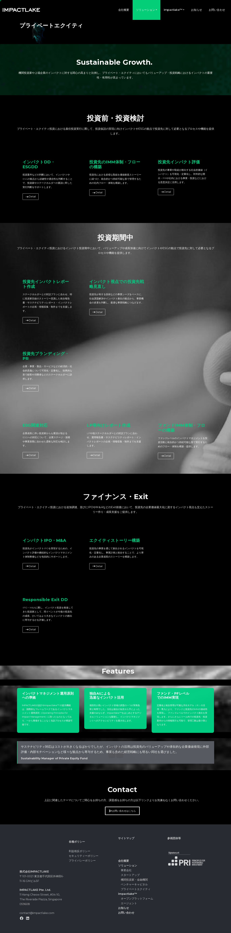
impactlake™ (174, 9)
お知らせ (196, 9)
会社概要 (123, 9)
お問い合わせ (217, 9)
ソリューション (146, 9)
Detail (30, 368)
